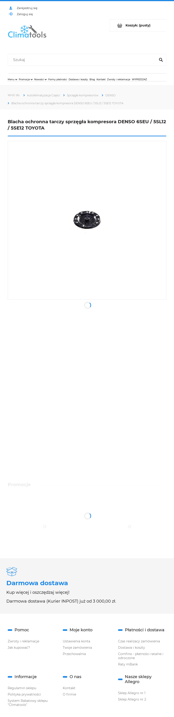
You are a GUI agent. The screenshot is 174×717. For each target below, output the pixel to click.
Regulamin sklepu (22, 688)
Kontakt (69, 688)
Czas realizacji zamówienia (139, 641)
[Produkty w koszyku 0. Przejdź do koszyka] (138, 25)
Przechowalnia (74, 654)
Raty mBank (128, 664)
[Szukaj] (161, 60)
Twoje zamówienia (77, 648)
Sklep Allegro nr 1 (131, 693)
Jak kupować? (19, 648)
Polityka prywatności (24, 694)
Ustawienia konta (76, 641)
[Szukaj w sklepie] (83, 59)
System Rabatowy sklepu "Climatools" (28, 703)
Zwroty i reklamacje (23, 641)
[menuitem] (12, 79)
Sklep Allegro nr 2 (132, 699)
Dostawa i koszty (131, 648)
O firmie (69, 694)
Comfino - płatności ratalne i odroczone (140, 656)
